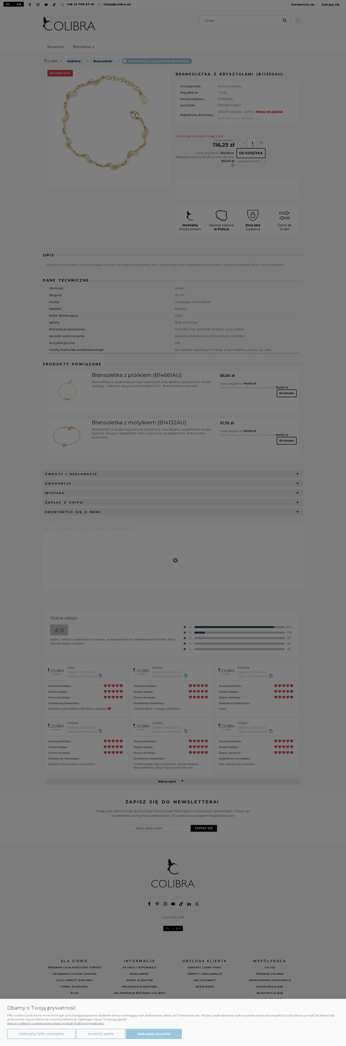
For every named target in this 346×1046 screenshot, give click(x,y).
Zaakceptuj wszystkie (153, 1034)
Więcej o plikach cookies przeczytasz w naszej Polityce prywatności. (56, 1023)
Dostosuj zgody (100, 1034)
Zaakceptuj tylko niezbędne (41, 1034)
